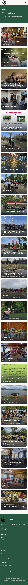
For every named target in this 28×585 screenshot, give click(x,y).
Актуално (3, 541)
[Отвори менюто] (26, 2)
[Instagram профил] (5, 529)
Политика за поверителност (9, 580)
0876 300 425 (5, 568)
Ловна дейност (4, 553)
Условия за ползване (20, 580)
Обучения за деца (4, 555)
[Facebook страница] (2, 529)
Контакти (3, 546)
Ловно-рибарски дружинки (6, 558)
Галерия (2, 544)
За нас (2, 539)
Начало (2, 537)
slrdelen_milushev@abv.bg (8, 571)
